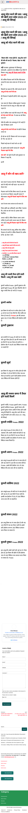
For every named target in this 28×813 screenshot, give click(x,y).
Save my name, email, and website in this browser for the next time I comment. (14, 692)
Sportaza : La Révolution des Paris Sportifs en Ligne (12, 742)
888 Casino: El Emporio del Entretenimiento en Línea (12, 740)
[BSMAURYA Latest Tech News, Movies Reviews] (12, 2)
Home (2, 8)
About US (3, 810)
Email (3, 662)
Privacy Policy (17, 810)
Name (4, 656)
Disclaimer (24, 810)
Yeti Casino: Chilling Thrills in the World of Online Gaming (13, 744)
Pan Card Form (7, 773)
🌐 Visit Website (14, 640)
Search (2, 726)
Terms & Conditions (5, 811)
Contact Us (9, 810)
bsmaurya (19, 807)
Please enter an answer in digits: (9, 694)
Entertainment (4, 761)
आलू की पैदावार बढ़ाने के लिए (16, 72)
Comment (4, 673)
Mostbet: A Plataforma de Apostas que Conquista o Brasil (13, 738)
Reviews (3, 765)
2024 (8, 807)
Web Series (3, 767)
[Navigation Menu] (2, 2)
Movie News (3, 763)
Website (4, 667)
